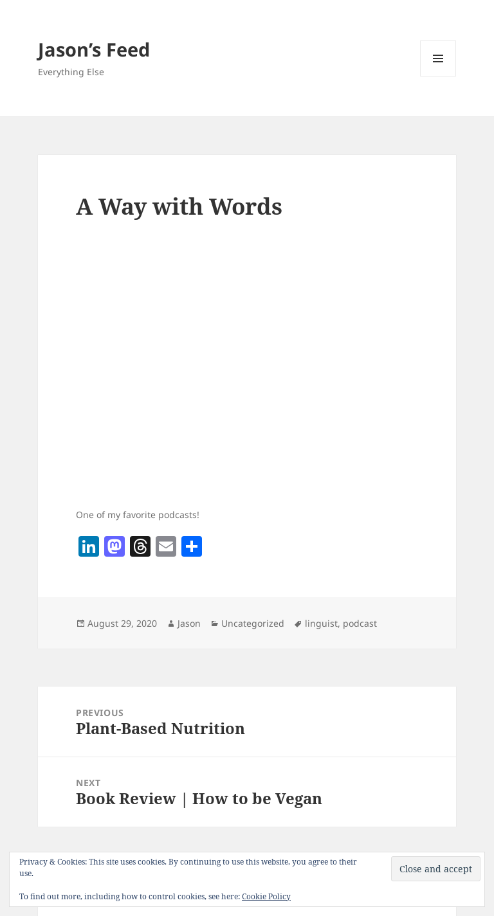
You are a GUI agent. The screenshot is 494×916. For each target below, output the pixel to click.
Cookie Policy (266, 896)
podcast (360, 623)
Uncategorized (252, 623)
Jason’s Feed (94, 49)
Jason (189, 623)
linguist (321, 623)
